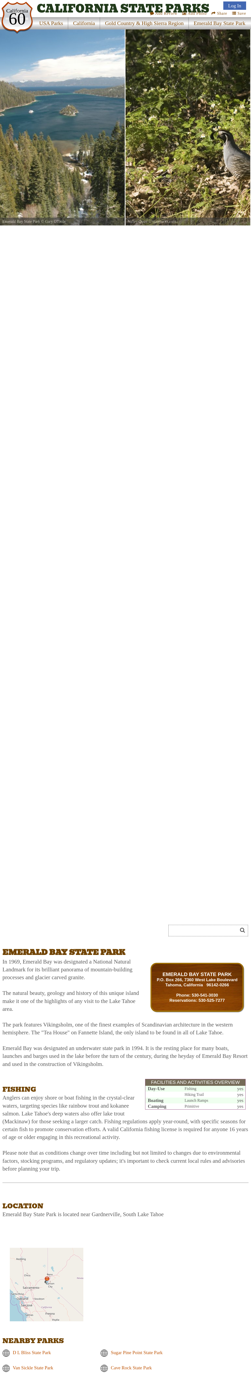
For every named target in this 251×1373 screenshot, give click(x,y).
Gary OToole (55, 221)
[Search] (205, 931)
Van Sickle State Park (33, 1367)
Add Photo (194, 13)
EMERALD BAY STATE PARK (197, 974)
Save (239, 13)
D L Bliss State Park (32, 1352)
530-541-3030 (205, 995)
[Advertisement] (57, 932)
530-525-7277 (212, 1000)
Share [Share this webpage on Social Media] (219, 13)
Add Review (163, 13)
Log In (234, 5)
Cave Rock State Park (131, 1367)
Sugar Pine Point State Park (137, 1352)
